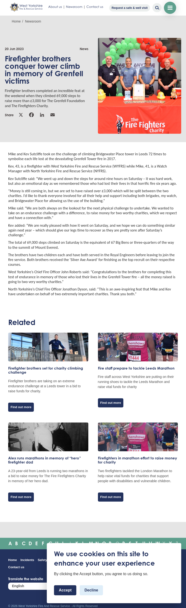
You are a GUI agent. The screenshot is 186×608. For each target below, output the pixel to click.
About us (55, 7)
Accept (65, 590)
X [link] (21, 115)
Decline (91, 590)
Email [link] (52, 115)
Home (16, 21)
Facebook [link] (31, 115)
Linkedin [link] (42, 115)
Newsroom (74, 7)
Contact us (94, 7)
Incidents (27, 560)
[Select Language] (37, 586)
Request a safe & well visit (130, 8)
